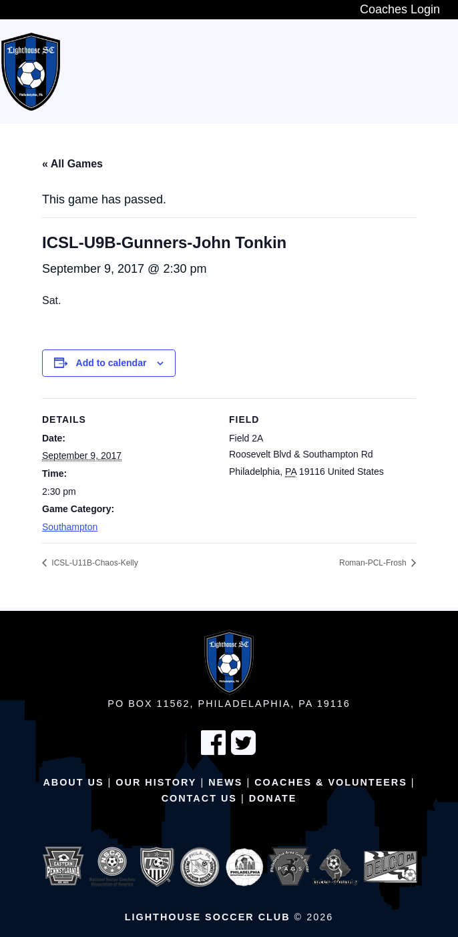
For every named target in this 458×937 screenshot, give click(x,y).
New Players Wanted (135, 65)
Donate (273, 798)
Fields (254, 78)
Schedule (191, 78)
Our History (156, 782)
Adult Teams (108, 78)
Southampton (69, 527)
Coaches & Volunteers (330, 782)
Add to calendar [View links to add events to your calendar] (111, 362)
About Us (73, 782)
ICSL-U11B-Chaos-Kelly (93, 563)
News (225, 782)
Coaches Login (400, 9)
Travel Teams (391, 65)
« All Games (72, 163)
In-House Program (275, 65)
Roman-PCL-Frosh (374, 563)
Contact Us (199, 798)
